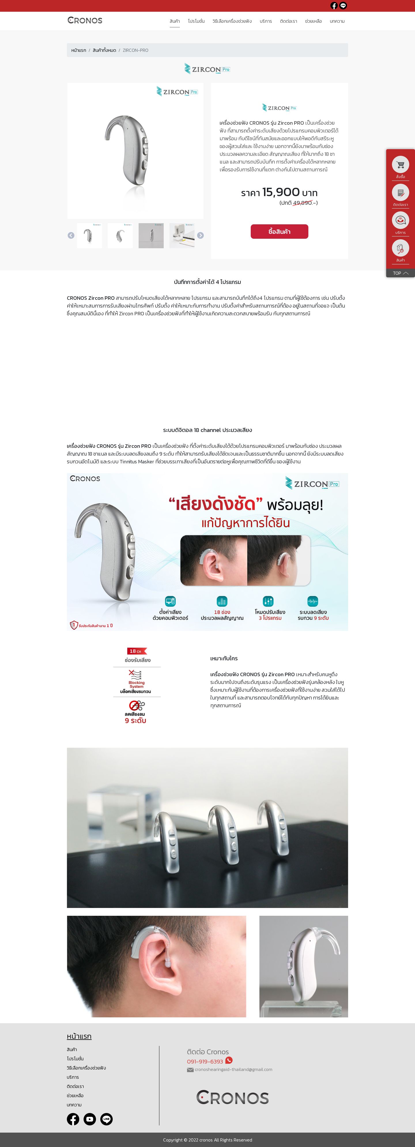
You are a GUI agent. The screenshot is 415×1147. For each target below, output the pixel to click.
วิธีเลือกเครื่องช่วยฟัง (86, 1067)
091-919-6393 (205, 1061)
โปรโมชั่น (75, 1058)
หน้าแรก (78, 50)
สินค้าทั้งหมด (104, 50)
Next (200, 236)
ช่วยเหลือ (75, 1095)
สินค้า (72, 1049)
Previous (71, 236)
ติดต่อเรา (75, 1086)
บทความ (74, 1104)
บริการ (73, 1077)
